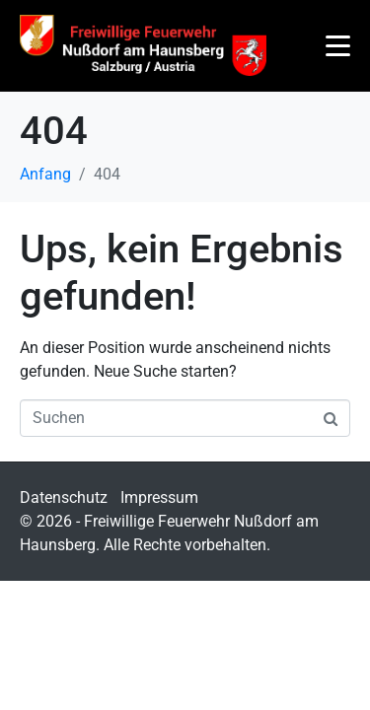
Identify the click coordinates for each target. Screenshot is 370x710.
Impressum (159, 497)
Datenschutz (64, 497)
